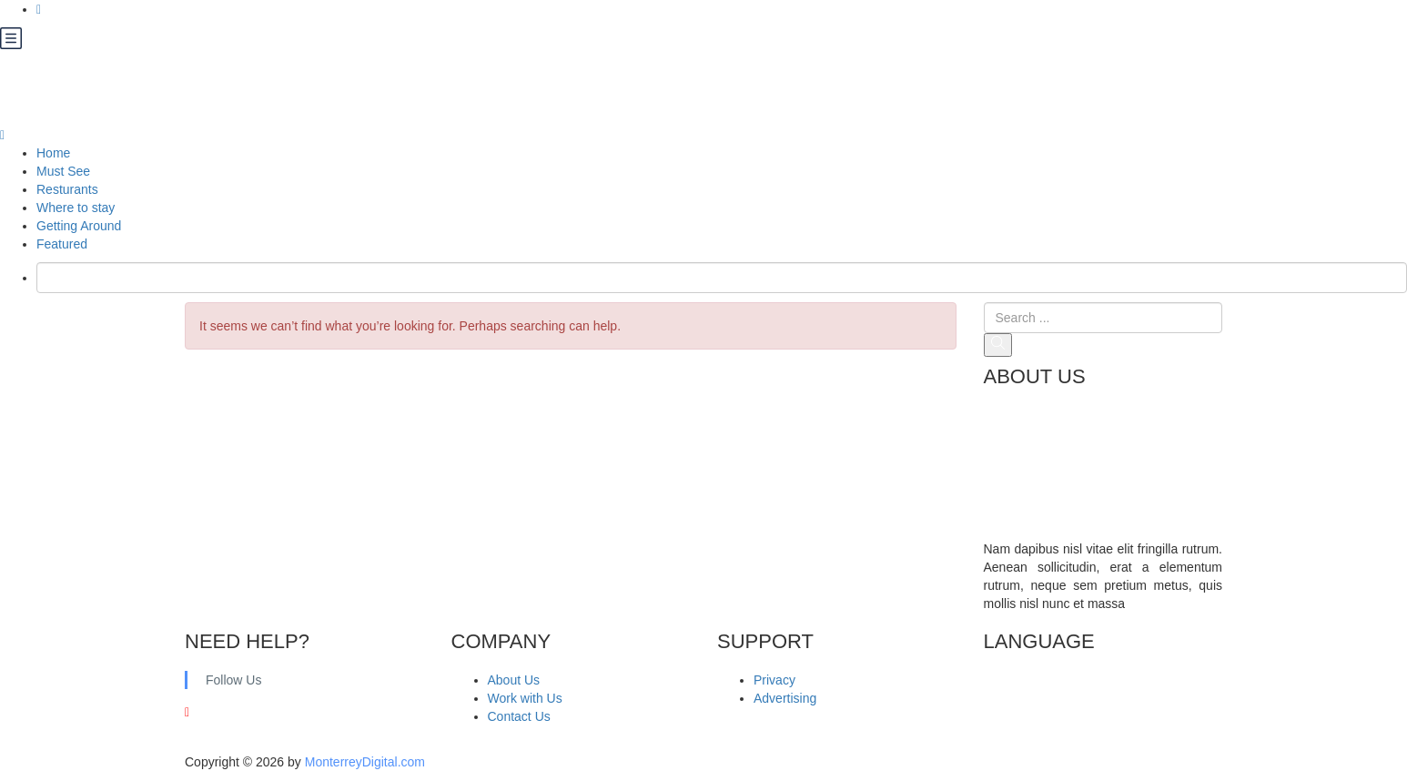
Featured (61, 244)
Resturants (67, 189)
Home (53, 153)
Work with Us (525, 698)
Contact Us (519, 716)
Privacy (774, 680)
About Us (514, 680)
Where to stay (75, 207)
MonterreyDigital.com (365, 762)
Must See (63, 171)
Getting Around (78, 225)
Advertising (785, 698)
